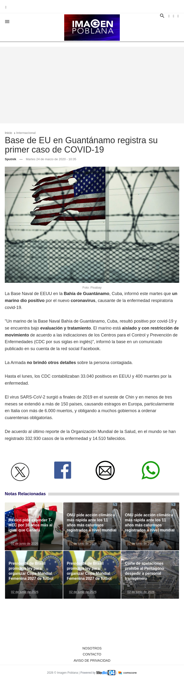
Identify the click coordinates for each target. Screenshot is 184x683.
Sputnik (10, 159)
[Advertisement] (92, 85)
